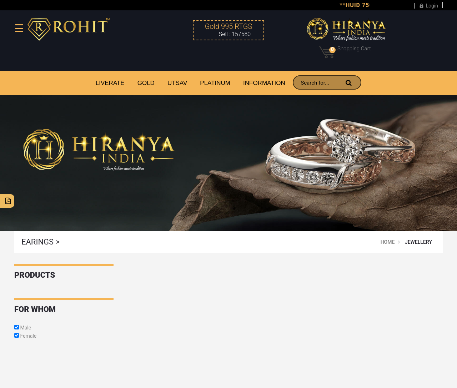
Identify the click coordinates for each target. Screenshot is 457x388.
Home (388, 242)
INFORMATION (264, 83)
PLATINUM (215, 83)
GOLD (146, 83)
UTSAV (177, 83)
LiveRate (110, 83)
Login (428, 5)
